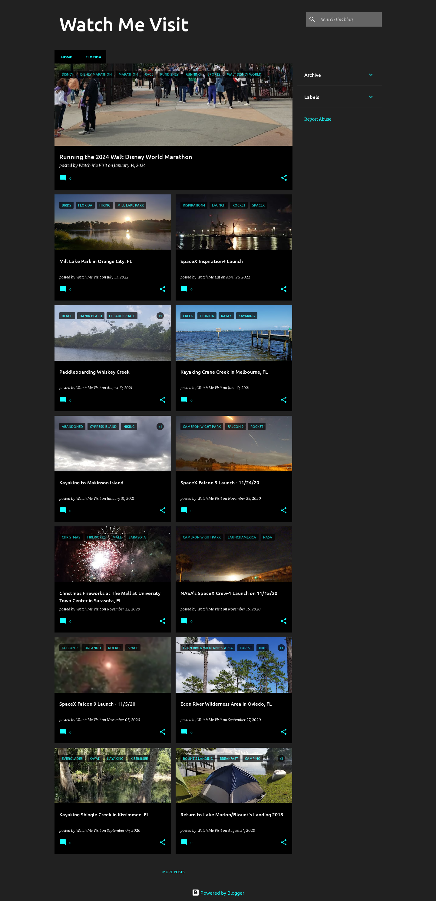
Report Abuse (317, 119)
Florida (92, 56)
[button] (284, 178)
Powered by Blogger (218, 893)
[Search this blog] (350, 19)
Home (64, 56)
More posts (173, 871)
